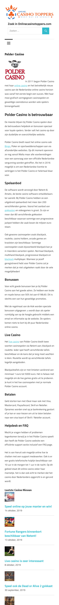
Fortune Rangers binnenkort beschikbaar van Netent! (23, 533)
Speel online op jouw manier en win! (28, 506)
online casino (20, 85)
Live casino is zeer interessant (24, 561)
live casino (14, 341)
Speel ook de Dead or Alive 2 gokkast (29, 586)
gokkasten (10, 210)
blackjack (9, 259)
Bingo (7, 146)
